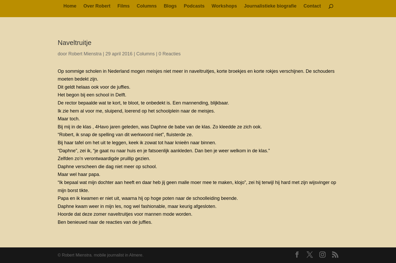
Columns (147, 6)
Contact (312, 6)
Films (123, 6)
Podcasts (194, 6)
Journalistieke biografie (270, 6)
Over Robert (96, 6)
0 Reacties (170, 53)
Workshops (224, 6)
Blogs (170, 6)
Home (69, 6)
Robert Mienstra (85, 53)
